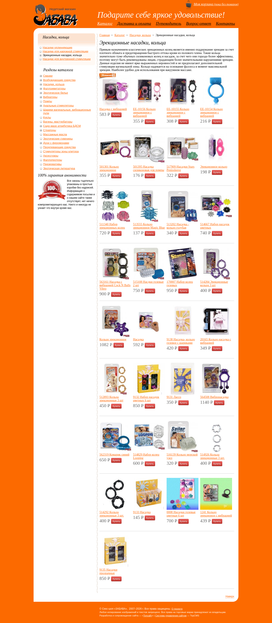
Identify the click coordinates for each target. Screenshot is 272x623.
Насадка (138, 339)
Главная (104, 35)
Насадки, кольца (140, 35)
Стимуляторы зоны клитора (61, 151)
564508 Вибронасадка (214, 397)
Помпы (47, 101)
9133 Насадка (142, 512)
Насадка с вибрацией (113, 109)
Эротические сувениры (58, 138)
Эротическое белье (55, 92)
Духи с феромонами (56, 142)
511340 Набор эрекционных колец (112, 225)
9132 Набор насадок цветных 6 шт (146, 398)
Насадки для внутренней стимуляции (67, 59)
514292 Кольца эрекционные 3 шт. (111, 513)
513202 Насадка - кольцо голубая (178, 225)
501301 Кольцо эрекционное (109, 168)
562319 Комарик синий (114, 454)
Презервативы (52, 164)
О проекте (177, 608)
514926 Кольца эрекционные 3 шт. (212, 456)
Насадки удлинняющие (57, 47)
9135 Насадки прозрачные (108, 571)
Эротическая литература (59, 168)
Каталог (104, 23)
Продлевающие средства (59, 147)
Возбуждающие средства (59, 80)
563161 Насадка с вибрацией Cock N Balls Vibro (114, 285)
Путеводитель (168, 23)
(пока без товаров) (216, 4)
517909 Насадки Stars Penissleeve (180, 168)
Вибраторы (50, 97)
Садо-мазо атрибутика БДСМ (62, 125)
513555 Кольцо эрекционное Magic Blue (149, 225)
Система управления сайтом (170, 615)
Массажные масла (55, 134)
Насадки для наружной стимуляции (65, 51)
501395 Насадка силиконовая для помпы (148, 168)
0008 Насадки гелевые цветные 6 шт (181, 513)
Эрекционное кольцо (213, 166)
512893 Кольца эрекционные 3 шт (111, 398)
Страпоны (49, 130)
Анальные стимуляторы (58, 105)
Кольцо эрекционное (112, 339)
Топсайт (147, 615)
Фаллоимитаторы (54, 88)
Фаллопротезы (52, 159)
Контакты (225, 23)
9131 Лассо (174, 397)
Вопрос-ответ (198, 23)
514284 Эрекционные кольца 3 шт (214, 283)
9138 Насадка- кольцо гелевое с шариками (181, 341)
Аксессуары (50, 155)
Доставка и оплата (134, 23)
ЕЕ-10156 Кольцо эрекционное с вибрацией (144, 112)
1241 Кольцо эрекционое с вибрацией (216, 513)
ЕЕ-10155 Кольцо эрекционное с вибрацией (178, 112)
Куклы (47, 117)
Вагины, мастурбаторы (57, 121)
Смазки (47, 75)
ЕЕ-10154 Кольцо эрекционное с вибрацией (211, 112)
